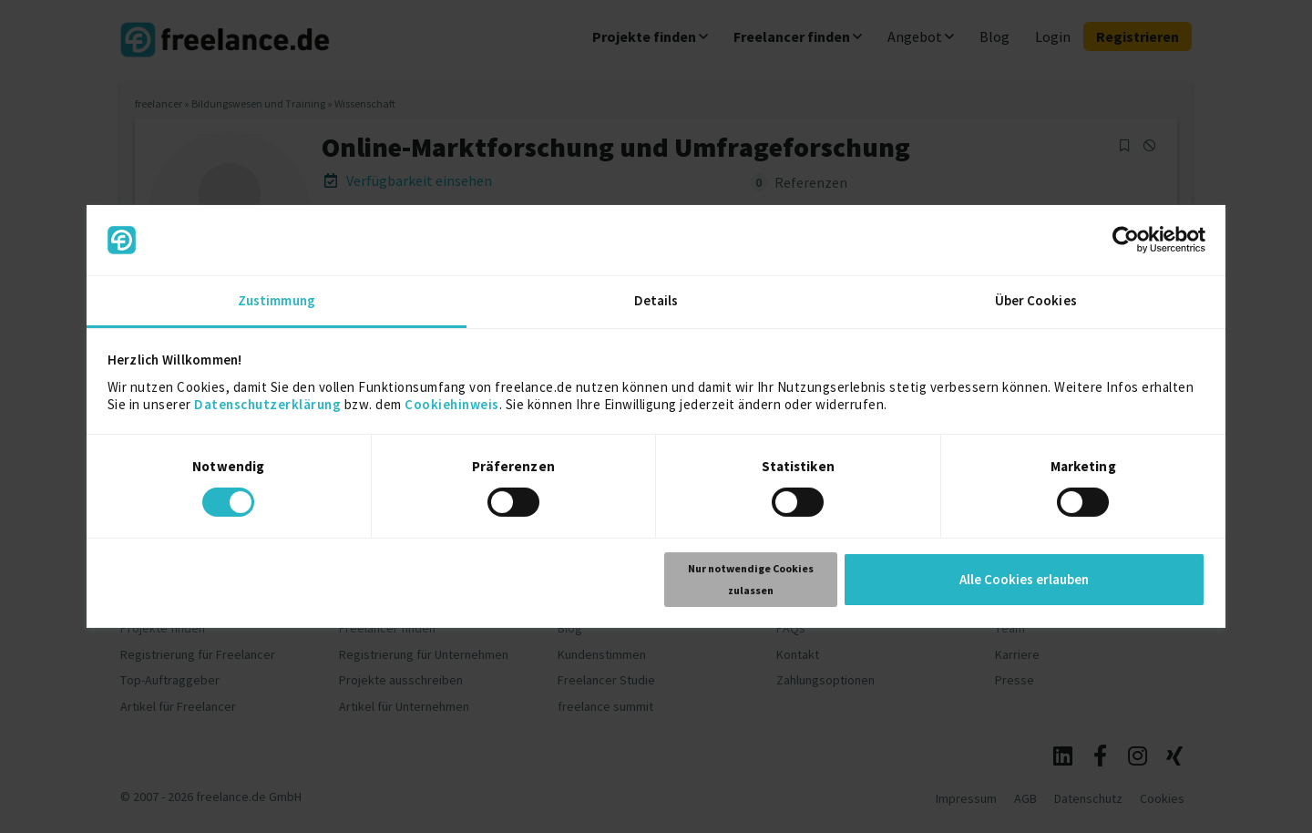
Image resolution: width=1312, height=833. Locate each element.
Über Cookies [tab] (1036, 300)
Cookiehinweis (452, 404)
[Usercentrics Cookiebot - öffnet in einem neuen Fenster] (1125, 239)
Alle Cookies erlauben (1024, 579)
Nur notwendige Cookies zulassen (751, 579)
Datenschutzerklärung (267, 404)
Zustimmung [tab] (276, 300)
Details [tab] (656, 300)
